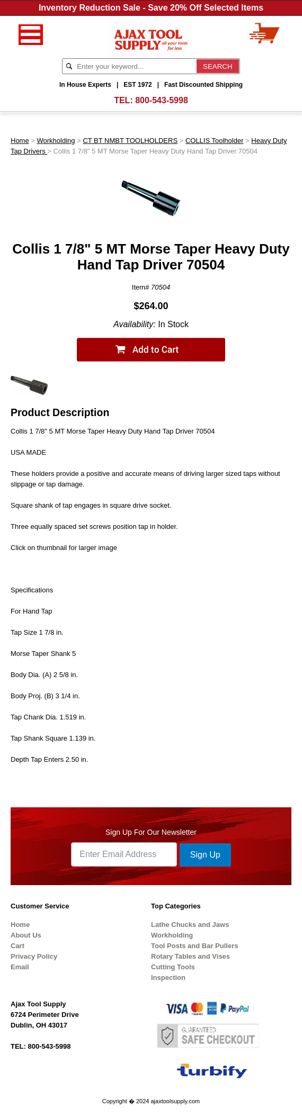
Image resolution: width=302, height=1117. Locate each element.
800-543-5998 (161, 100)
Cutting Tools (173, 967)
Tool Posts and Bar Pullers (194, 946)
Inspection (168, 977)
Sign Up (205, 854)
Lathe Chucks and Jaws (190, 925)
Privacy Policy (34, 956)
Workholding (56, 141)
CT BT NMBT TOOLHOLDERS (130, 141)
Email (20, 967)
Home (20, 141)
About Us (26, 935)
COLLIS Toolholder (214, 141)
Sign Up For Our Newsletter (151, 832)
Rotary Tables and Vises (190, 956)
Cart (17, 946)
